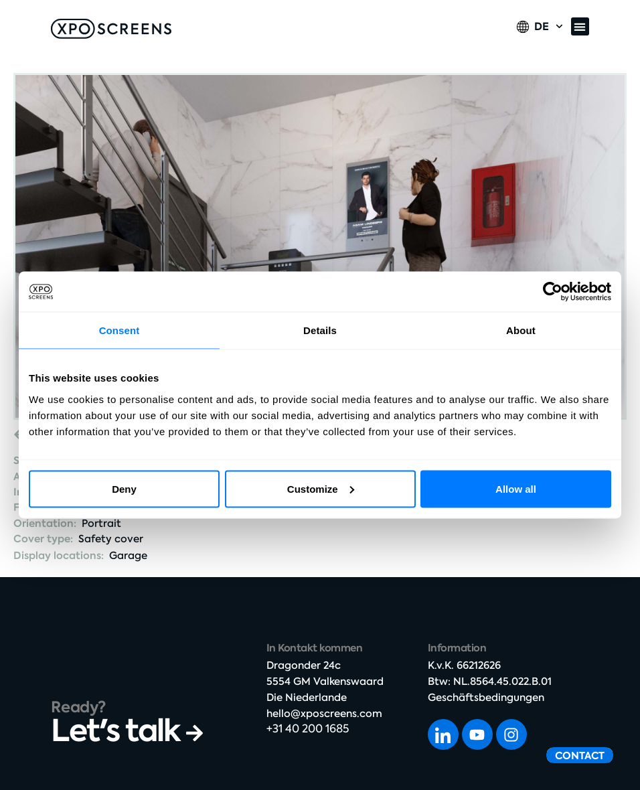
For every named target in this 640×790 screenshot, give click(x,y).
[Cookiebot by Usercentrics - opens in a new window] (552, 292)
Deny (124, 488)
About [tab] (521, 330)
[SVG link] (111, 29)
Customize (320, 488)
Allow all (515, 488)
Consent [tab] (119, 330)
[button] (580, 26)
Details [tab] (320, 330)
